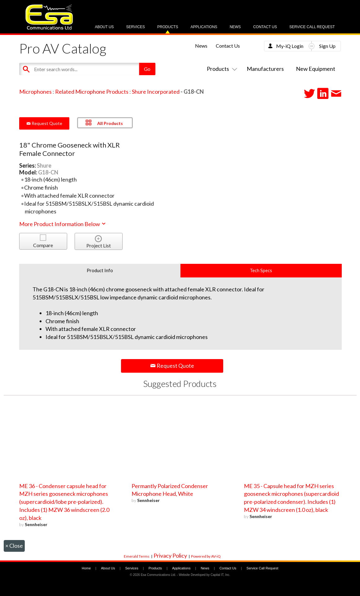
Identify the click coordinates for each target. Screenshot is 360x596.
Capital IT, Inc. (220, 575)
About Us (104, 27)
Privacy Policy (170, 555)
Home (86, 568)
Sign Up (327, 46)
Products (167, 27)
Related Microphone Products (91, 91)
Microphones (35, 91)
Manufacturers (265, 68)
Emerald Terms (137, 556)
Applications (203, 27)
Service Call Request (312, 27)
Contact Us (265, 27)
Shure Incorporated (156, 91)
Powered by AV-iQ (206, 556)
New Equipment (315, 68)
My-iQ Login (289, 46)
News (235, 27)
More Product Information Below (62, 224)
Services (135, 27)
